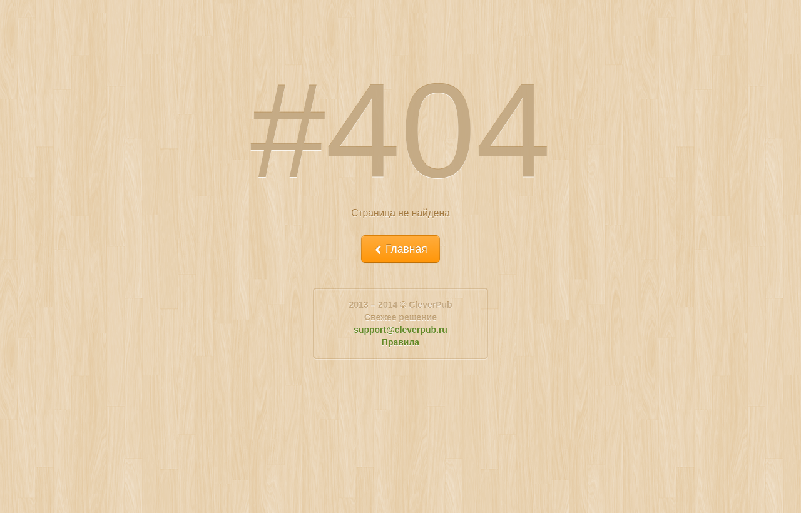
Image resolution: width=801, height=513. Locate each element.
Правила (400, 342)
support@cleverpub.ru (400, 330)
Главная (400, 249)
